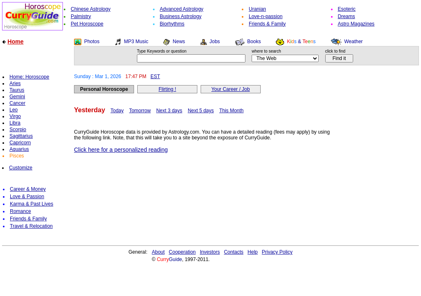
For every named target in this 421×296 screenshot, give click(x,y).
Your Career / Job (230, 89)
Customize (20, 168)
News (179, 41)
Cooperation (182, 252)
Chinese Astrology (91, 9)
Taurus (16, 90)
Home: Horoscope (29, 77)
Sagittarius (21, 136)
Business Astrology (180, 16)
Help (253, 252)
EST (155, 76)
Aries (15, 83)
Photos (91, 41)
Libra (15, 123)
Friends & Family (267, 24)
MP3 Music (136, 41)
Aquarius (19, 149)
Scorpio (17, 129)
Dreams (346, 16)
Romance (20, 211)
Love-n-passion (265, 16)
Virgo (15, 116)
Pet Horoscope (87, 24)
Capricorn (20, 143)
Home (15, 41)
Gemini (17, 96)
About (158, 252)
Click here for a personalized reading (121, 149)
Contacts (233, 252)
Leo (13, 110)
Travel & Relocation (31, 226)
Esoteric (347, 9)
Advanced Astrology (182, 9)
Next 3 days (169, 110)
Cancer (17, 103)
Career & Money (28, 189)
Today (117, 110)
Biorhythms (172, 24)
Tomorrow (140, 110)
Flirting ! (167, 89)
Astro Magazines (356, 24)
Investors (210, 252)
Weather (353, 41)
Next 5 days (201, 110)
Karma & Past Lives (31, 204)
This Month (231, 110)
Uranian (257, 9)
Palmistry (81, 16)
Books (254, 41)
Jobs (214, 41)
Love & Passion (27, 196)
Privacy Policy (277, 252)
